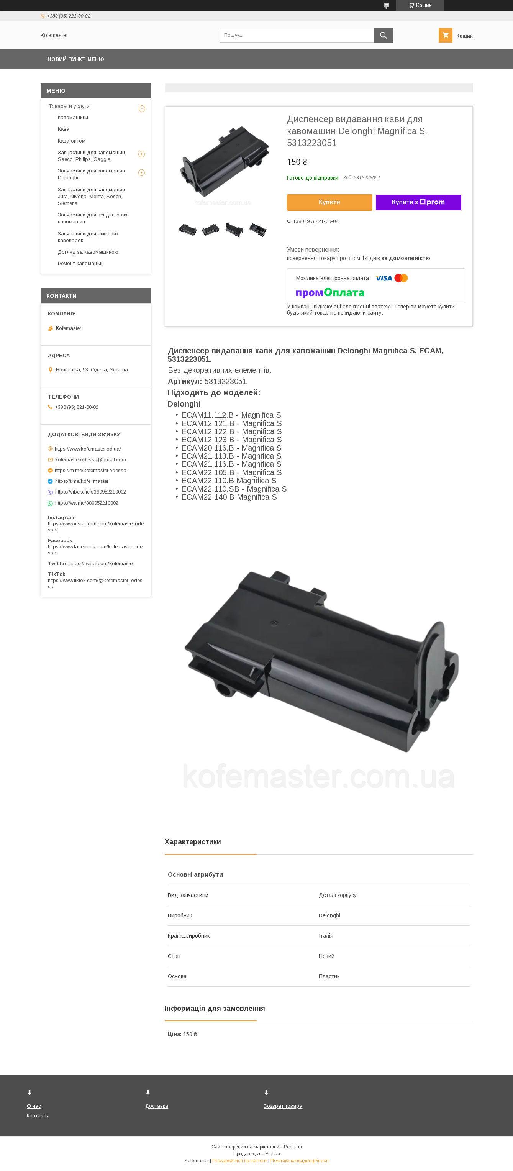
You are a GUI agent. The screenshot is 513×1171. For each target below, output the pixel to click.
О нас (34, 1106)
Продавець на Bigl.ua (256, 1153)
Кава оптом (71, 141)
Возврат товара (283, 1106)
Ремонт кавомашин (81, 263)
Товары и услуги (69, 106)
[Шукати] (383, 35)
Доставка (156, 1106)
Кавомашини (73, 117)
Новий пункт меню (76, 59)
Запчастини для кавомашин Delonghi (91, 174)
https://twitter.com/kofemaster (102, 563)
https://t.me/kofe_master (81, 481)
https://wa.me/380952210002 (86, 503)
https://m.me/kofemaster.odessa (90, 470)
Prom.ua (293, 1147)
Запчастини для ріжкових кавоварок (88, 237)
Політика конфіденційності (299, 1160)
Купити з (418, 202)
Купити (329, 202)
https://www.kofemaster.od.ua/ (88, 448)
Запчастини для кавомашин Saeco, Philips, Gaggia (91, 155)
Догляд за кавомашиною (88, 252)
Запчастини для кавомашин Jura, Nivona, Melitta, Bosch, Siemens (91, 196)
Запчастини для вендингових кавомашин (93, 218)
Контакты (38, 1116)
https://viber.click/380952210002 (90, 492)
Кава (63, 129)
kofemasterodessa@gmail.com (90, 459)
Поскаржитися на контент (239, 1160)
